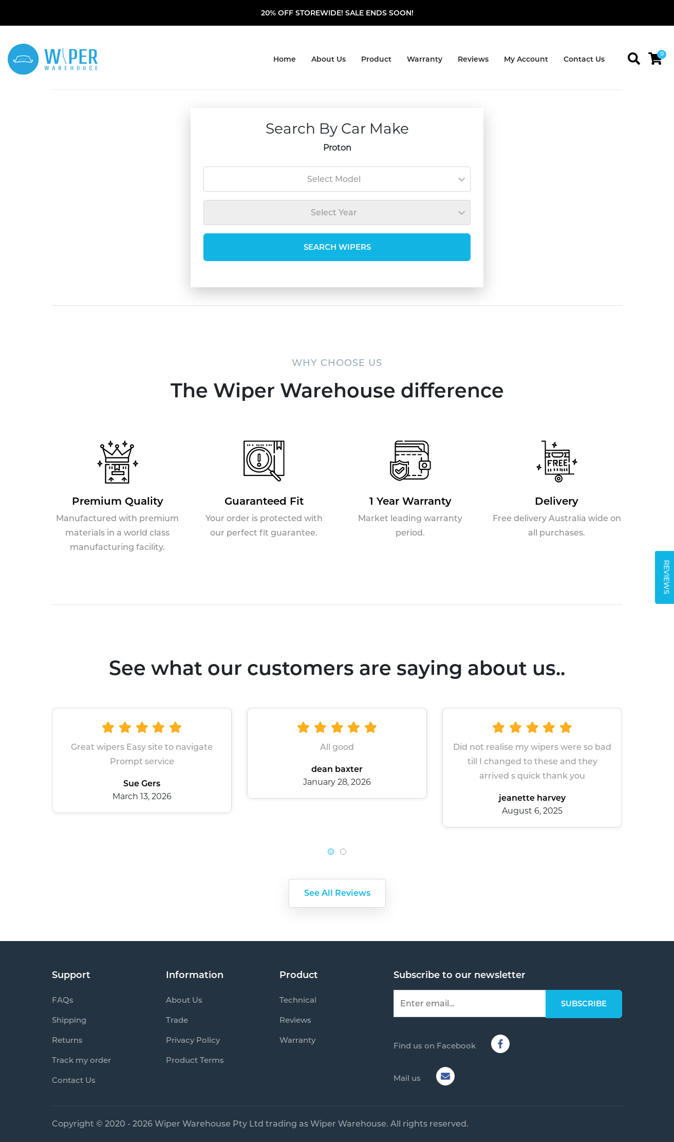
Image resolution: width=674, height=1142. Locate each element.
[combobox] (337, 179)
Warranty (424, 59)
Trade (177, 1020)
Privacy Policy (193, 1040)
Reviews (473, 59)
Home (284, 59)
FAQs (62, 1000)
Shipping (69, 1020)
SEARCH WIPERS (337, 247)
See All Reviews (337, 893)
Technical (297, 1000)
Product (376, 59)
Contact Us (584, 59)
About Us (328, 59)
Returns (67, 1040)
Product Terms (195, 1060)
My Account (526, 59)
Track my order (81, 1060)
